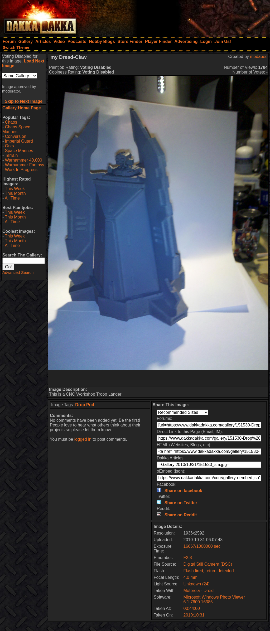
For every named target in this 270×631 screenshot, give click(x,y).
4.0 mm (190, 577)
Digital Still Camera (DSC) (208, 564)
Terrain (11, 155)
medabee (259, 56)
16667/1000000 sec (202, 546)
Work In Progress (21, 169)
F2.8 (188, 557)
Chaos (11, 122)
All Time (12, 198)
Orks (9, 146)
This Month (15, 193)
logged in (82, 439)
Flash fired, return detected (209, 571)
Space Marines (19, 150)
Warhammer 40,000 (23, 160)
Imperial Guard (19, 141)
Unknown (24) (197, 584)
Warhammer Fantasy (24, 165)
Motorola (192, 590)
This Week (15, 188)
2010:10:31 (194, 615)
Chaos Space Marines (16, 129)
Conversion (15, 136)
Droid (209, 590)
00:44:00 (192, 608)
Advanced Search (17, 272)
